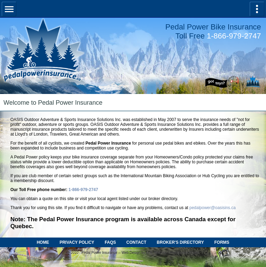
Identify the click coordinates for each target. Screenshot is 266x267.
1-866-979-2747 (234, 36)
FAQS (110, 242)
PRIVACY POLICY (77, 242)
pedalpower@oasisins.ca (212, 207)
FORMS (221, 242)
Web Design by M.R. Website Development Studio (160, 253)
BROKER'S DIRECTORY (180, 242)
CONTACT (136, 242)
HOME (43, 242)
